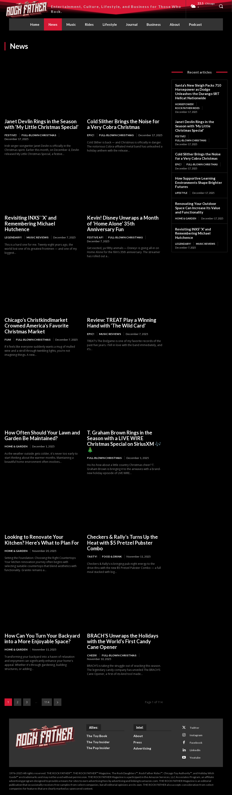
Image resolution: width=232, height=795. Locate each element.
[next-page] (57, 702)
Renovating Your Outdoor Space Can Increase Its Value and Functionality (197, 208)
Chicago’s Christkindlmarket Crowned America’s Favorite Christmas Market (37, 326)
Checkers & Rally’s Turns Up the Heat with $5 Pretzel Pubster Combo (122, 542)
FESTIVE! (11, 135)
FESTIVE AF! (95, 237)
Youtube (194, 757)
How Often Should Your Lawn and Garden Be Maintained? (42, 435)
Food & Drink (112, 556)
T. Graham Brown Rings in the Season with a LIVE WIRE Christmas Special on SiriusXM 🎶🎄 (124, 441)
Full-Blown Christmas (39, 135)
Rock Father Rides (187, 108)
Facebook (195, 742)
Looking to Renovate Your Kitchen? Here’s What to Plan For (42, 540)
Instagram (195, 735)
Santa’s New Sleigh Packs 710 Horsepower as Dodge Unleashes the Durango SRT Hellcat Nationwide (198, 91)
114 (46, 702)
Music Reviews (37, 237)
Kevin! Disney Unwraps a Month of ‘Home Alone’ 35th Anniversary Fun (123, 223)
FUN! (8, 339)
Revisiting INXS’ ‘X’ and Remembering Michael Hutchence (30, 223)
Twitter (194, 727)
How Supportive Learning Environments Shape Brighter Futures (198, 182)
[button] (221, 6)
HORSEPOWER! (184, 104)
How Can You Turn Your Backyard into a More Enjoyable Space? (42, 638)
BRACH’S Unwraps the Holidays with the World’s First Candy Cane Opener (122, 641)
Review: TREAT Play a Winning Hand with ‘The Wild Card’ (121, 323)
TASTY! (92, 556)
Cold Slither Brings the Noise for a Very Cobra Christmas (123, 124)
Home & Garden (16, 446)
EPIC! (90, 135)
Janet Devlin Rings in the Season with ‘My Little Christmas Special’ (41, 124)
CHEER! (92, 655)
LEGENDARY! (13, 237)
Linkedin (194, 750)
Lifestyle (181, 192)
